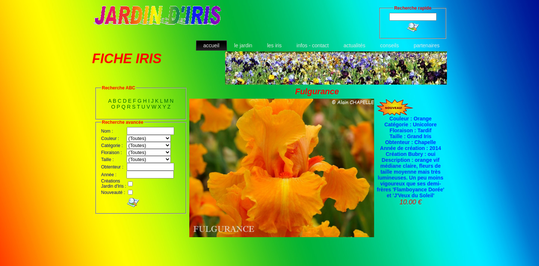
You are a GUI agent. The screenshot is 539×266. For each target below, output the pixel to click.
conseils (389, 45)
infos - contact (312, 45)
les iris (274, 45)
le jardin (243, 45)
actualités (354, 45)
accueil (211, 45)
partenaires (427, 45)
